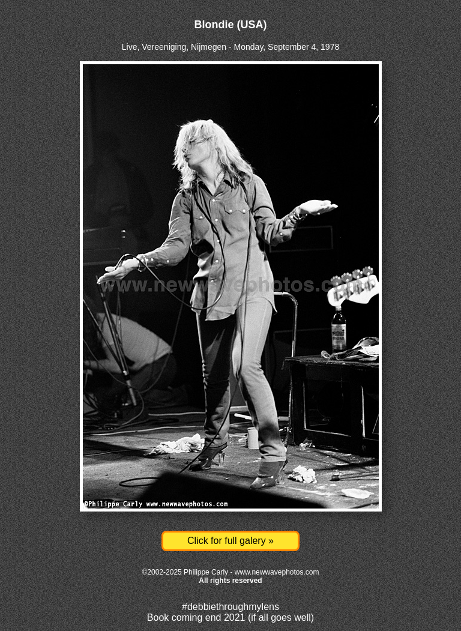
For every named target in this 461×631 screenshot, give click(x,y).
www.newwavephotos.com (277, 572)
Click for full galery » (230, 541)
